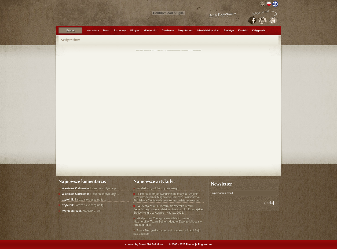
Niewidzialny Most (208, 30)
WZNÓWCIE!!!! (81, 210)
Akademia (167, 30)
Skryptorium (185, 30)
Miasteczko (151, 30)
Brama (70, 30)
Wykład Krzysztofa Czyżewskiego (158, 188)
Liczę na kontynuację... (90, 188)
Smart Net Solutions (151, 244)
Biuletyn (229, 30)
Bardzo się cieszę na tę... (84, 199)
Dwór (106, 30)
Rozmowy (120, 30)
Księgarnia (258, 30)
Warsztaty (93, 30)
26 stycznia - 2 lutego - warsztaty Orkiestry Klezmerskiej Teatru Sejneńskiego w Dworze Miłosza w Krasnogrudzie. (167, 222)
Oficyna (134, 30)
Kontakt (243, 30)
